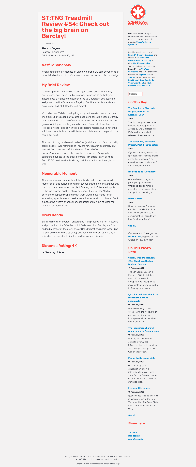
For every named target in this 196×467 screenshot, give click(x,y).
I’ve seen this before (139, 388)
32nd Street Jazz (136, 80)
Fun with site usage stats (141, 358)
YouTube (145, 69)
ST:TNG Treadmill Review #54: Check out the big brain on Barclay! (141, 261)
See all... (132, 225)
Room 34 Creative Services (140, 55)
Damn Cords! (135, 198)
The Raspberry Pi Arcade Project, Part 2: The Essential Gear (141, 111)
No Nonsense (134, 60)
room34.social (136, 439)
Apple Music (144, 74)
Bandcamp (133, 72)
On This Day (146, 60)
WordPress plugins (141, 63)
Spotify (131, 77)
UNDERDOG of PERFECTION (143, 12)
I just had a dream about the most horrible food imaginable (143, 297)
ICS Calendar (143, 58)
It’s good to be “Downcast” (142, 171)
